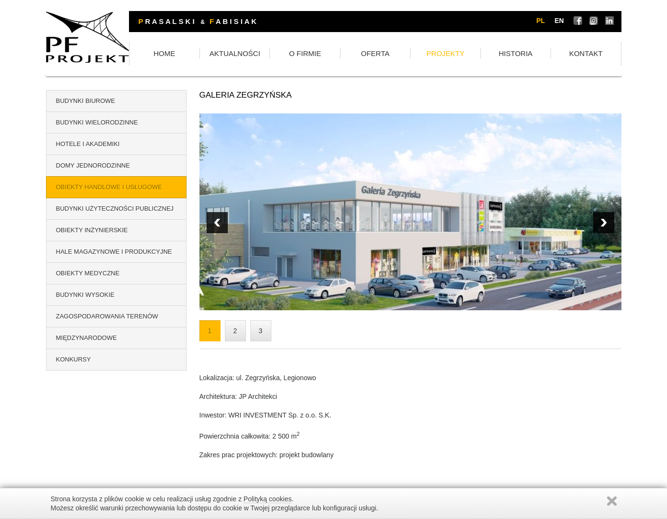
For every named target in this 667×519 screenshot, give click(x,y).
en (559, 20)
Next (217, 223)
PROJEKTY (471, 54)
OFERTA (410, 54)
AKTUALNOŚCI (290, 54)
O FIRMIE (350, 54)
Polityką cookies (268, 499)
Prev (603, 223)
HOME (230, 54)
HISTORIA (531, 54)
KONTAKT (591, 54)
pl (541, 20)
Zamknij (612, 501)
